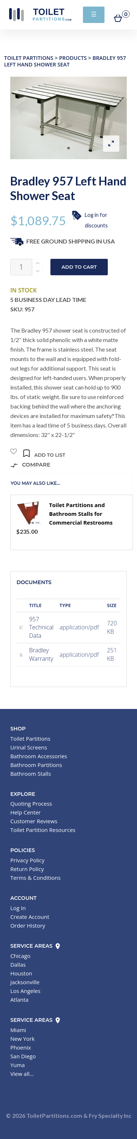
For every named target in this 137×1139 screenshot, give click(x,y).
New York (22, 1038)
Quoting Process (31, 803)
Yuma (17, 1065)
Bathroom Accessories (38, 756)
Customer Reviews (33, 821)
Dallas (18, 964)
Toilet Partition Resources (42, 829)
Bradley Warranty (41, 654)
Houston (21, 973)
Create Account (29, 916)
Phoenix (20, 1047)
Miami (18, 1029)
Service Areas (35, 946)
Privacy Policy (27, 860)
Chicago (20, 955)
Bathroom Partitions (36, 764)
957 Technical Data (41, 627)
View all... (22, 1073)
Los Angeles (25, 990)
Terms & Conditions (35, 877)
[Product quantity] (21, 267)
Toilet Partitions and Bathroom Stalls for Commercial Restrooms (81, 513)
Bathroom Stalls (30, 773)
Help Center (25, 812)
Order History (27, 925)
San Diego (23, 1056)
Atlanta (19, 999)
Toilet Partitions (40, 14)
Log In (18, 908)
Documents (34, 582)
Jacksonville (24, 982)
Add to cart (79, 267)
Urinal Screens (28, 747)
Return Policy (27, 869)
